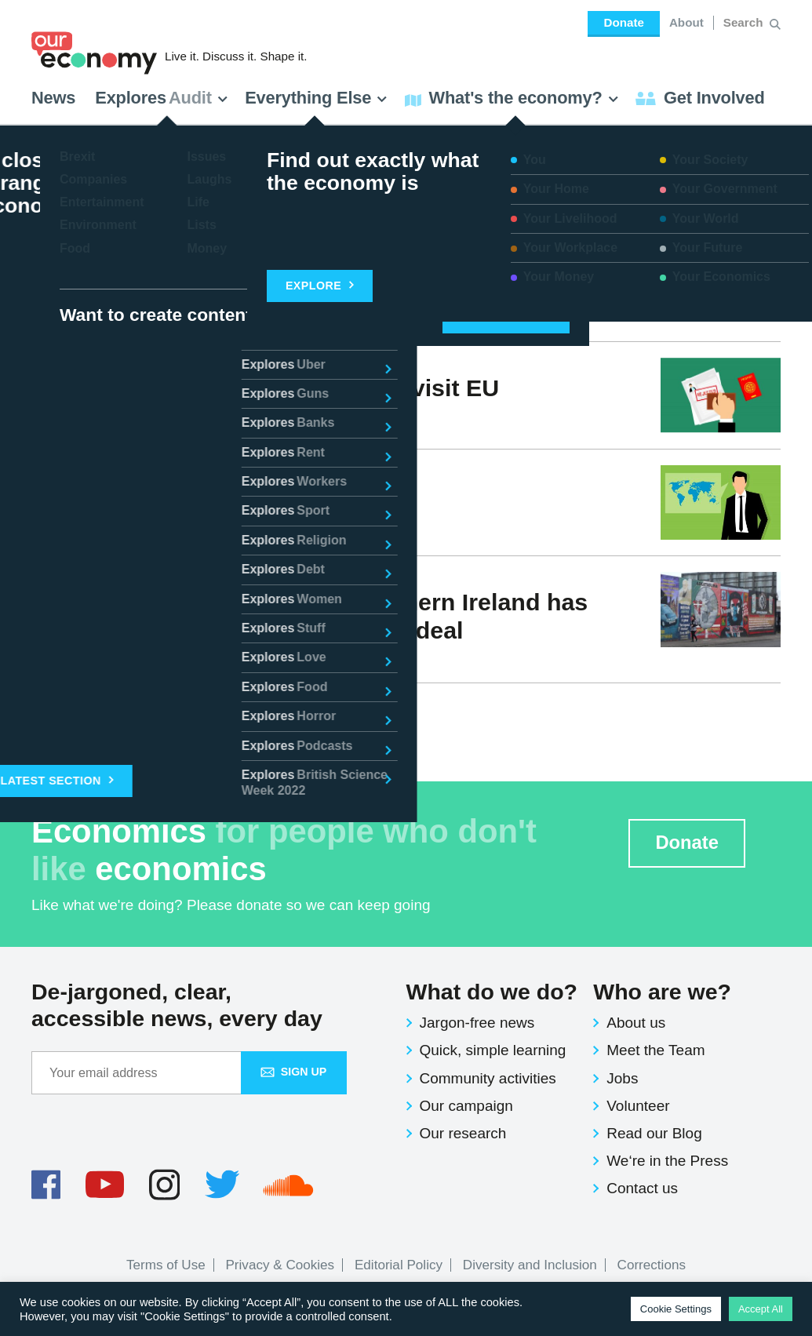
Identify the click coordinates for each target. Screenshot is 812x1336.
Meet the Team (655, 1050)
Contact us (642, 1188)
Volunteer (637, 1106)
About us (635, 1022)
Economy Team (98, 415)
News (53, 97)
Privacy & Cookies (279, 1265)
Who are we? (662, 991)
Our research (463, 1133)
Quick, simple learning (493, 1050)
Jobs (622, 1078)
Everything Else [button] (316, 97)
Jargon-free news (477, 1022)
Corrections (651, 1265)
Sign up (293, 1071)
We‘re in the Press (667, 1160)
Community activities (488, 1078)
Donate (623, 22)
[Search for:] (744, 23)
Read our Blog (653, 1133)
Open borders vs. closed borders (218, 494)
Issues (184, 522)
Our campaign (466, 1106)
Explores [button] (161, 97)
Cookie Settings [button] (676, 1309)
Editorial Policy (398, 1265)
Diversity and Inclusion (530, 1265)
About (686, 22)
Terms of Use (166, 1265)
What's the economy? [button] (512, 97)
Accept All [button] (760, 1309)
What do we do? (491, 991)
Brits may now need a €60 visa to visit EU (265, 387)
